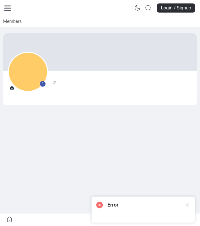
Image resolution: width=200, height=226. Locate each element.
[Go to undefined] (9, 219)
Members (12, 21)
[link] (12, 21)
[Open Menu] (7, 7)
